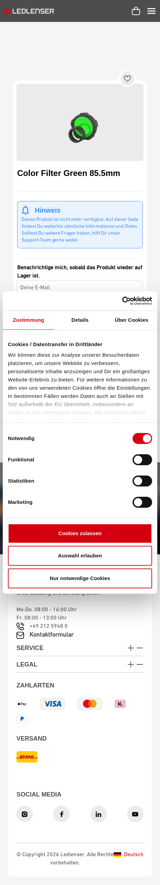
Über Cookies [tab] (131, 320)
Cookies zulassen (80, 533)
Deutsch (129, 855)
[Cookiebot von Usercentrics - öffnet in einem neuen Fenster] (122, 300)
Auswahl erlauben (80, 555)
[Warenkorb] (136, 11)
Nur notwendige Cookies (80, 578)
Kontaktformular (51, 635)
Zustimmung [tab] (28, 320)
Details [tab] (80, 320)
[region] (80, 122)
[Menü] (151, 11)
